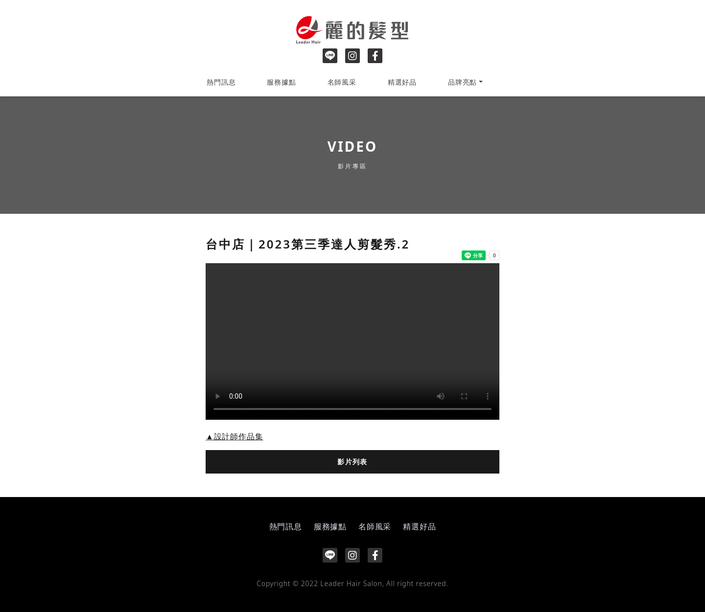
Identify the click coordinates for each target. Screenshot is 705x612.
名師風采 (342, 82)
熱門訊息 (221, 82)
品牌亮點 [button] (462, 82)
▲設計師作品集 (234, 436)
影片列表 (352, 461)
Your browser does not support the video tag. (352, 341)
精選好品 (402, 82)
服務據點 (281, 82)
